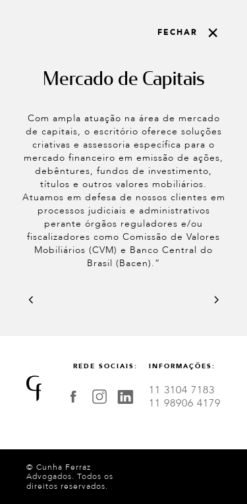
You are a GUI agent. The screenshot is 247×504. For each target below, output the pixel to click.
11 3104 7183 (182, 390)
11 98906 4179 (185, 403)
